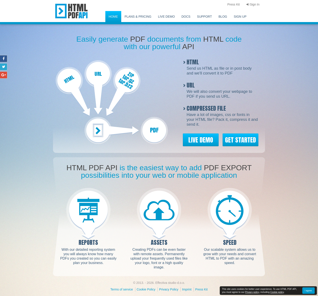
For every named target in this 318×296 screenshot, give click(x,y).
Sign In (252, 4)
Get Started (240, 139)
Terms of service (121, 289)
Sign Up (240, 16)
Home (113, 16)
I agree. (308, 290)
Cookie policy (277, 292)
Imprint (186, 289)
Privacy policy (252, 292)
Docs (186, 16)
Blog (223, 16)
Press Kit (201, 289)
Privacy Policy (168, 289)
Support (204, 16)
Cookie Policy (146, 289)
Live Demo (166, 16)
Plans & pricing (138, 16)
